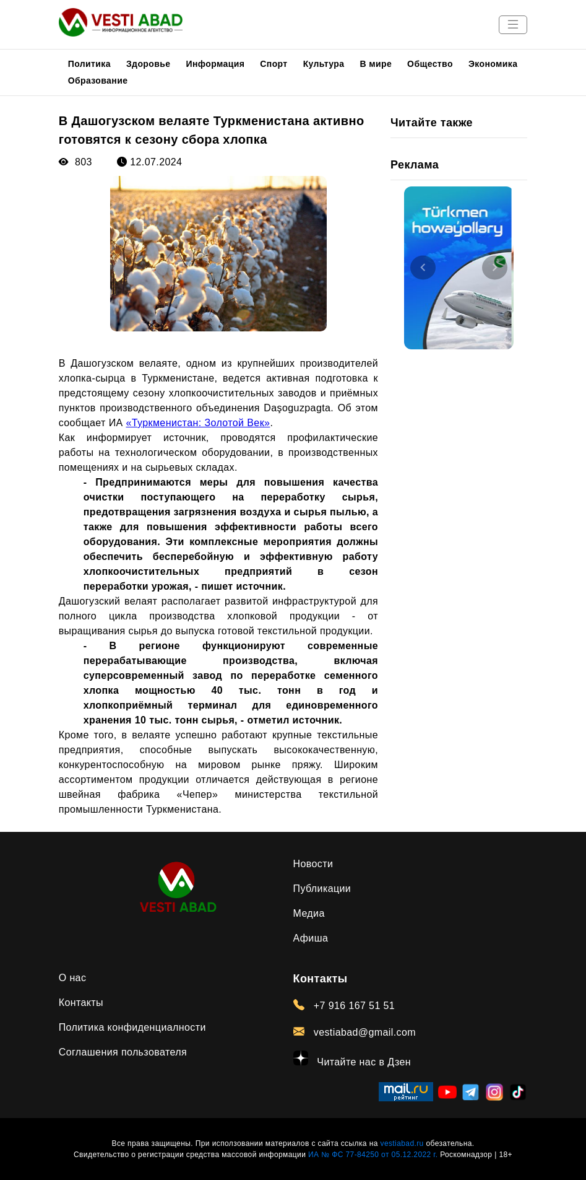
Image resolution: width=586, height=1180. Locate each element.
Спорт (273, 64)
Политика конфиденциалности (132, 1027)
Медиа (309, 913)
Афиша (311, 938)
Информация (215, 64)
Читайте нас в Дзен (352, 1059)
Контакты (81, 1002)
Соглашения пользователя (123, 1052)
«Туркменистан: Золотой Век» (198, 422)
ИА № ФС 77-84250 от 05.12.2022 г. (372, 1154)
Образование (98, 80)
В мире (376, 64)
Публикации (322, 888)
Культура (324, 64)
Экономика (493, 64)
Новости (313, 864)
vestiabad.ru (402, 1143)
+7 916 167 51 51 (344, 1005)
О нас (73, 977)
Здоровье (148, 64)
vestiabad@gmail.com (354, 1032)
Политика (89, 64)
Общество (430, 64)
